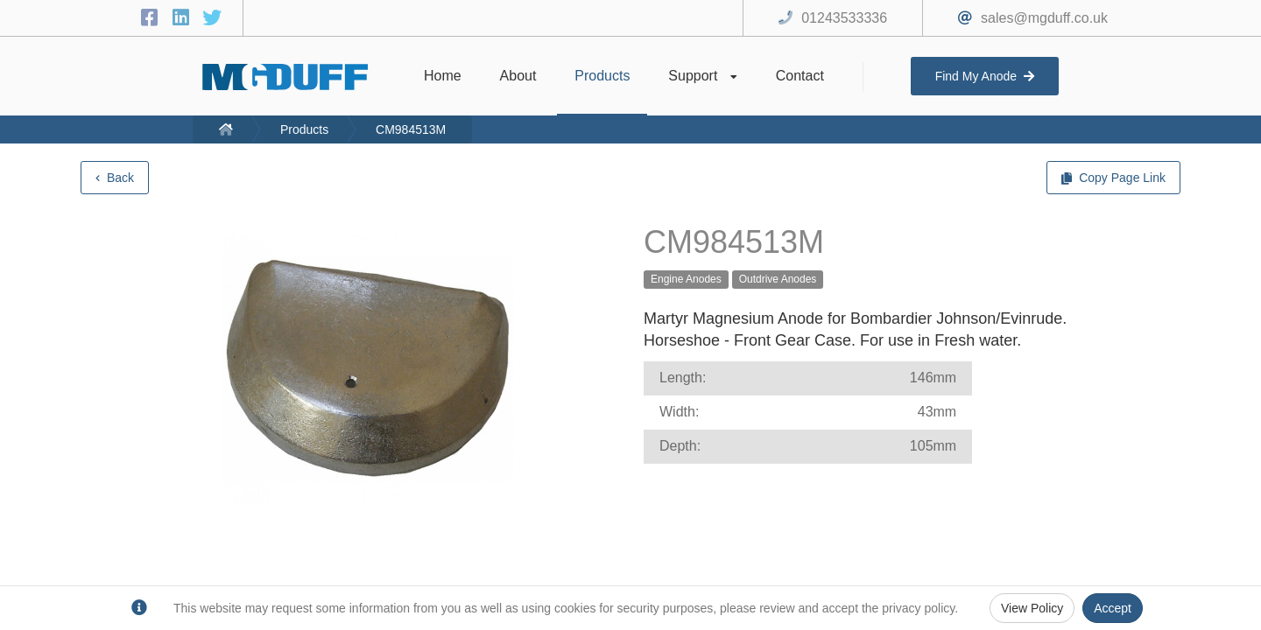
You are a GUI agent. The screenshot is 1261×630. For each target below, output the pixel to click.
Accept (1112, 608)
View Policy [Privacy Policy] (1032, 608)
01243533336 (844, 17)
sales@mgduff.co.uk (1044, 17)
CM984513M (411, 129)
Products (304, 129)
